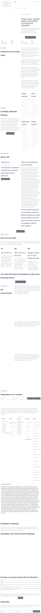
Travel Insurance (28, 434)
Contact (12, 437)
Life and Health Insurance (28, 426)
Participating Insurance (13, 427)
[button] (15, 2)
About (11, 424)
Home (11, 421)
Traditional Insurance (12, 431)
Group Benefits (12, 434)
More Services (28, 438)
